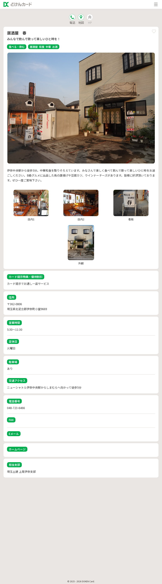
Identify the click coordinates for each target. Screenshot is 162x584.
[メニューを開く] (155, 4)
